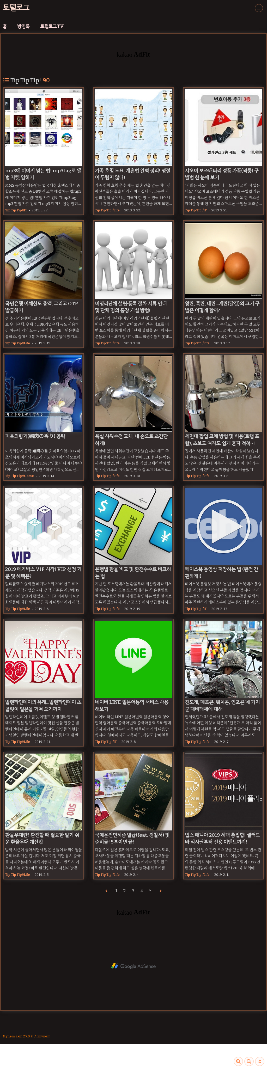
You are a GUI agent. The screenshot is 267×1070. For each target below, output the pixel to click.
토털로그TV (52, 26)
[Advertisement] (133, 966)
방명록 (23, 26)
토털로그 (16, 7)
